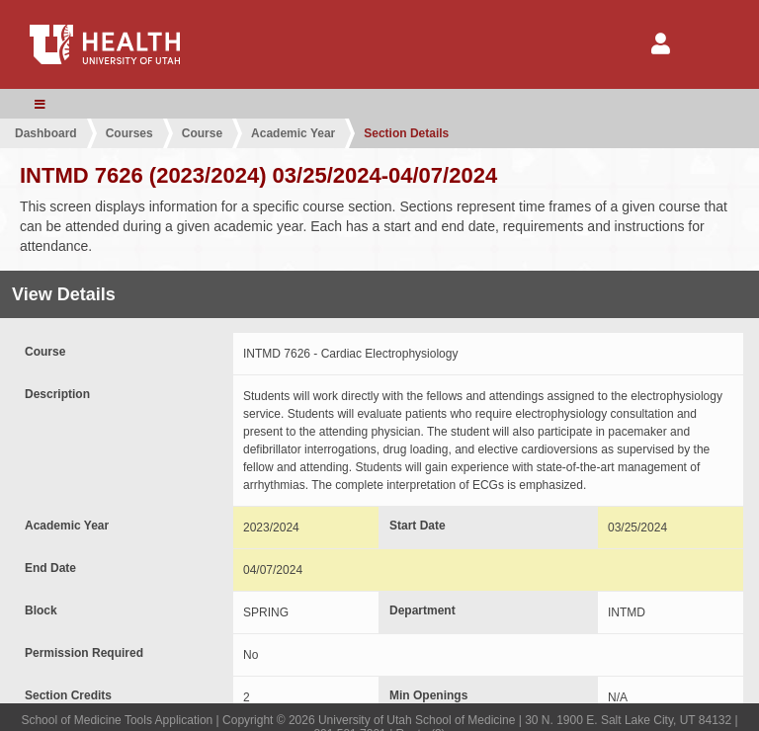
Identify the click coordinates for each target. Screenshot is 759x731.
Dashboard (46, 133)
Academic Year (293, 133)
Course (202, 133)
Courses (129, 133)
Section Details (406, 133)
